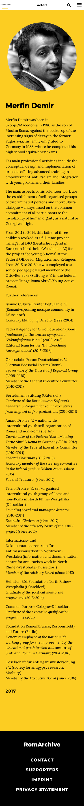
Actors (42, 5)
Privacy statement (42, 789)
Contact (42, 760)
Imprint (42, 779)
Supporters (42, 770)
